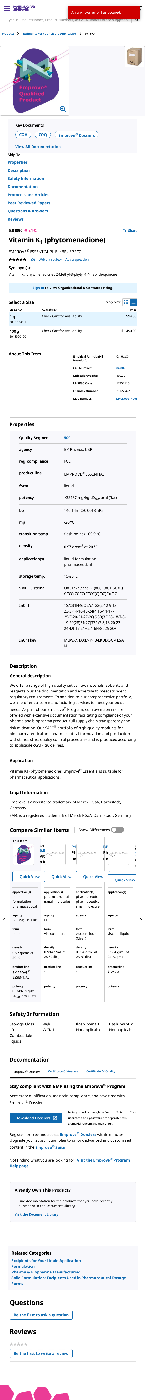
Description (19, 170)
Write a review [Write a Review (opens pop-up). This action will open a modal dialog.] (50, 259)
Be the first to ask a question (41, 1314)
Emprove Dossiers (77, 135)
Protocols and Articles (28, 194)
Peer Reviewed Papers (29, 202)
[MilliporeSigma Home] (24, 8)
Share (129, 230)
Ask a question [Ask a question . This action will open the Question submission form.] (77, 259)
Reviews (16, 219)
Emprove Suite (50, 1147)
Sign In (38, 287)
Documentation (23, 186)
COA (23, 134)
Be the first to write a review (43, 1354)
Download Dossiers (36, 1118)
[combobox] (73, 19)
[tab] (12, 33)
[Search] (136, 19)
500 (67, 437)
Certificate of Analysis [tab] (63, 1071)
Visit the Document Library (36, 1214)
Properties (18, 162)
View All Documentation (37, 146)
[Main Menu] (7, 8)
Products (8, 34)
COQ (43, 134)
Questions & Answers (28, 211)
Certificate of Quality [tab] (100, 1071)
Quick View (30, 876)
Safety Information (26, 178)
